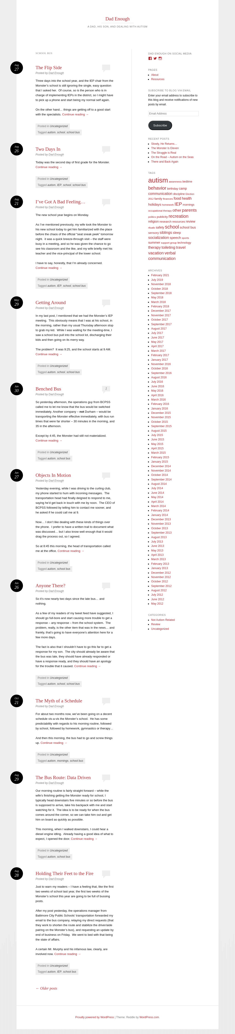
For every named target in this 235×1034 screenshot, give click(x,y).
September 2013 (161, 532)
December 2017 (161, 310)
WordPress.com (149, 1017)
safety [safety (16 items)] (160, 227)
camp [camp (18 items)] (183, 188)
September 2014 (161, 479)
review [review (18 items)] (190, 221)
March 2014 (158, 506)
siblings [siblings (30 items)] (166, 232)
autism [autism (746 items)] (158, 180)
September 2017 (161, 324)
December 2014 (161, 466)
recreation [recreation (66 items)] (178, 216)
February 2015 (160, 457)
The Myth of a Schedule (59, 701)
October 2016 (159, 368)
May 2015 (157, 444)
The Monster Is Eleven (165, 148)
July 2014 (157, 488)
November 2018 (161, 284)
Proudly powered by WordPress (94, 1017)
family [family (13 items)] (158, 198)
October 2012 (159, 581)
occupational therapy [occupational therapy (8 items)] (160, 210)
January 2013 (159, 568)
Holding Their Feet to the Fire (64, 873)
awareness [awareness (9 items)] (175, 181)
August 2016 (159, 377)
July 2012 (157, 594)
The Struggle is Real (163, 152)
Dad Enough (117, 19)
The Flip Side (49, 67)
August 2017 (159, 328)
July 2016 (157, 381)
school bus (73, 132)
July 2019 (157, 279)
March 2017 (158, 350)
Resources (157, 79)
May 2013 (157, 550)
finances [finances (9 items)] (168, 198)
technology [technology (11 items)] (184, 242)
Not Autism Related (163, 620)
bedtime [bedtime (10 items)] (187, 181)
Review (155, 624)
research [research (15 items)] (165, 221)
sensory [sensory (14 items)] (153, 233)
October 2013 (159, 528)
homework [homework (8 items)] (168, 204)
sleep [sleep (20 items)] (177, 233)
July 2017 (157, 333)
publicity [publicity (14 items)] (162, 216)
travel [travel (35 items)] (180, 247)
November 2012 (161, 577)
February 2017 (160, 355)
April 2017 (157, 346)
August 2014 (159, 484)
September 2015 (161, 426)
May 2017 (157, 342)
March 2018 (158, 302)
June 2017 (157, 337)
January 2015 (159, 461)
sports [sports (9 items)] (185, 237)
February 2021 (160, 275)
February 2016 (160, 404)
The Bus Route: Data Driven (63, 777)
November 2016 (161, 364)
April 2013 (157, 555)
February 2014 (160, 510)
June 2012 (157, 599)
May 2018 (157, 297)
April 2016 (157, 395)
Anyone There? (50, 585)
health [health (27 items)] (187, 198)
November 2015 (161, 417)
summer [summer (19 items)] (154, 242)
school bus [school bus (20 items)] (188, 227)
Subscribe (160, 125)
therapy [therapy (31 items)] (154, 247)
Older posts (46, 988)
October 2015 (159, 421)
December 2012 (161, 572)
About (154, 74)
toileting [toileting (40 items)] (168, 247)
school (61, 132)
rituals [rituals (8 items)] (151, 227)
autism (52, 132)
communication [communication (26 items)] (160, 194)
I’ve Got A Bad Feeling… (60, 202)
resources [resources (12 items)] (178, 221)
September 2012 (161, 586)
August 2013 (159, 537)
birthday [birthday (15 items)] (172, 188)
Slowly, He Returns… (164, 143)
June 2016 (157, 386)
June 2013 (157, 546)
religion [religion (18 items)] (153, 221)
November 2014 (161, 470)
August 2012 (159, 590)
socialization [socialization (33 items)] (158, 237)
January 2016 (159, 408)
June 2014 (157, 492)
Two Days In (48, 149)
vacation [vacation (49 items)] (156, 253)
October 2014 (159, 475)
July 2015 (157, 435)
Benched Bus (48, 389)
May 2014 (157, 497)
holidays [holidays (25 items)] (154, 204)
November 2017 (161, 315)
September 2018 (161, 293)
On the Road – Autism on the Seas (172, 157)
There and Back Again (164, 161)
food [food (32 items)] (177, 198)
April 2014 (157, 501)
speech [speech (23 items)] (175, 238)
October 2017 (159, 319)
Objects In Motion (53, 475)
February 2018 (160, 306)
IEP (59, 185)
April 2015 (157, 448)
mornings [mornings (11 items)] (188, 204)
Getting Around (51, 302)
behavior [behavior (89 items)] (157, 188)
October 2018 (159, 288)
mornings (62, 760)
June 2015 (157, 439)
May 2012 (157, 603)
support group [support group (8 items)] (169, 242)
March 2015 (158, 452)
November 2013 (161, 523)
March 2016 (158, 399)
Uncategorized (58, 126)
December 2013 (161, 519)
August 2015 (159, 430)
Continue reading (75, 114)
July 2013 (157, 541)
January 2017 (159, 359)
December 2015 (161, 413)
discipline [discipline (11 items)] (179, 194)
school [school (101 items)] (172, 226)
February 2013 (160, 563)
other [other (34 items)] (177, 210)
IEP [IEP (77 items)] (178, 204)
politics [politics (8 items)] (152, 217)
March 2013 (158, 559)
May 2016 (157, 390)
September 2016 (161, 373)
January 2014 (159, 515)
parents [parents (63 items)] (189, 210)
